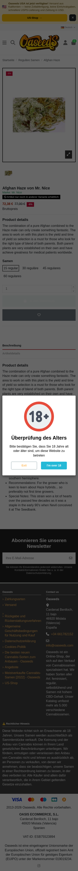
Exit (24, 465)
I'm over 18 (54, 465)
